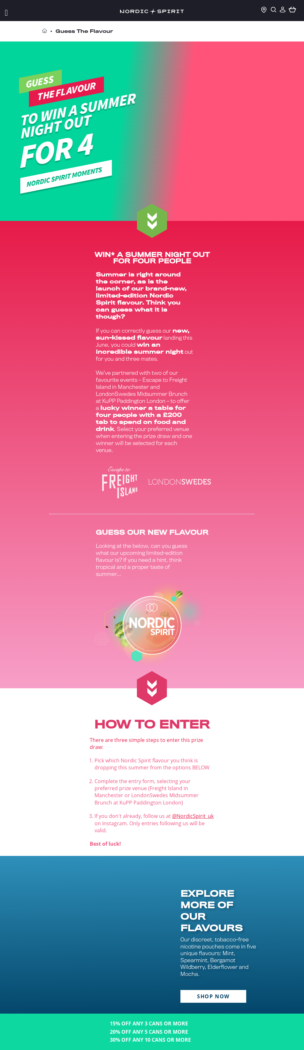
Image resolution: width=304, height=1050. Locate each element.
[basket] (292, 10)
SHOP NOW (213, 996)
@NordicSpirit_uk (193, 816)
